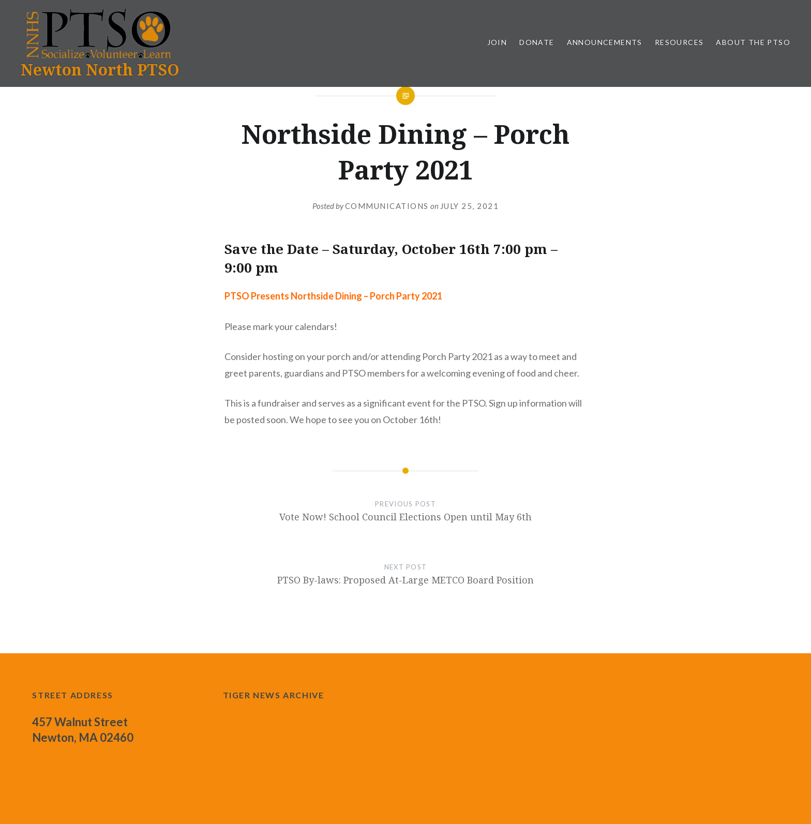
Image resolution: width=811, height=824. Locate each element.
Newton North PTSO (100, 69)
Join (497, 42)
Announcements (604, 42)
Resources (679, 42)
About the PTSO (753, 42)
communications (387, 206)
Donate (536, 42)
